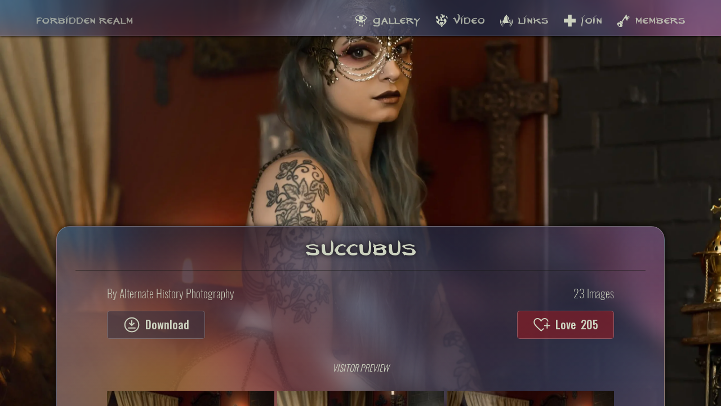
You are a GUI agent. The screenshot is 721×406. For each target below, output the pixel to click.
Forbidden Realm (84, 17)
